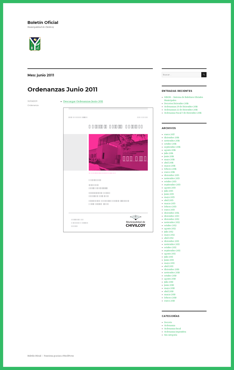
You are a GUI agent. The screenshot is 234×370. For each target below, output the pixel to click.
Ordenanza (33, 105)
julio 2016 (168, 153)
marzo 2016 (169, 166)
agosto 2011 (170, 253)
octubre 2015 (170, 181)
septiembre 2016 (172, 147)
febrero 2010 (170, 297)
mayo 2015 (169, 197)
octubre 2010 (170, 275)
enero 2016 (169, 172)
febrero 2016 (170, 169)
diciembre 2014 (171, 213)
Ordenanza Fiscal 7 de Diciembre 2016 (182, 113)
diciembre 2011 (171, 241)
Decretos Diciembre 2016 (176, 103)
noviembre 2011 (172, 244)
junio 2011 (169, 260)
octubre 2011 (170, 247)
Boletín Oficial (42, 22)
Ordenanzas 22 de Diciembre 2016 (181, 110)
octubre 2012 (170, 225)
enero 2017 (169, 134)
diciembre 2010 (171, 269)
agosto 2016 (170, 150)
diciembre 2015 (171, 175)
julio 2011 (168, 257)
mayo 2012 (169, 235)
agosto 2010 (170, 279)
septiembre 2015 (172, 184)
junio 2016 (169, 156)
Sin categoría (170, 335)
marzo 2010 (170, 294)
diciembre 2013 (171, 216)
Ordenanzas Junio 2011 (62, 89)
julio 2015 (168, 191)
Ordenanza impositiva (175, 332)
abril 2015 (168, 200)
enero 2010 (169, 301)
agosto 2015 (170, 188)
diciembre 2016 (171, 137)
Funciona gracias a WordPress (59, 356)
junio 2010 (169, 285)
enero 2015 (169, 210)
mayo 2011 (169, 263)
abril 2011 (168, 266)
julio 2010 (168, 282)
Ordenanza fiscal (172, 328)
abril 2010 (169, 291)
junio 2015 (169, 194)
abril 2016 (168, 162)
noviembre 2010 (172, 272)
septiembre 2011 (172, 250)
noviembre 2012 (172, 222)
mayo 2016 (169, 159)
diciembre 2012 (171, 219)
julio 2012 (168, 232)
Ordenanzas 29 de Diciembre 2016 (181, 106)
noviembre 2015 (172, 178)
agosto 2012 (170, 228)
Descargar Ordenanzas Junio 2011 (83, 101)
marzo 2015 (169, 203)
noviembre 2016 (172, 140)
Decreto (168, 322)
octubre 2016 (170, 144)
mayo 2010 (169, 288)
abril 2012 (169, 238)
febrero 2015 (170, 206)
